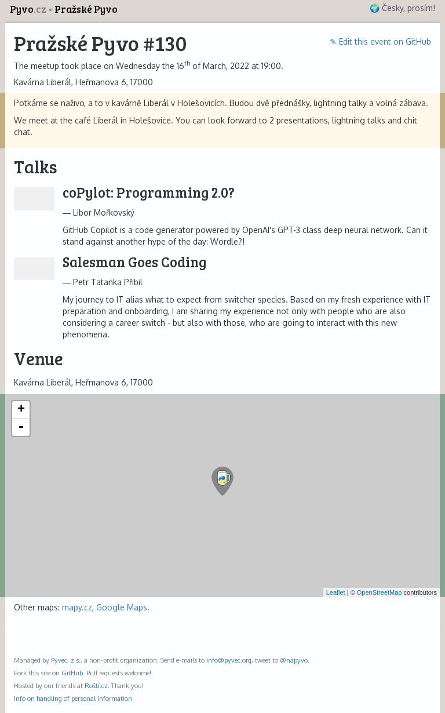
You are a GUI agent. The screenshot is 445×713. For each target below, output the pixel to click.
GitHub (72, 672)
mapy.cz (77, 607)
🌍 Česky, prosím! (402, 8)
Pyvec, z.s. (66, 660)
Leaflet (335, 592)
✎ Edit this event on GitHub (380, 41)
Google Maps (121, 607)
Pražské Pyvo (86, 9)
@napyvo (294, 660)
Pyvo (29, 9)
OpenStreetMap (379, 592)
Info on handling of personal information (73, 698)
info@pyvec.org (228, 660)
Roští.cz (96, 685)
